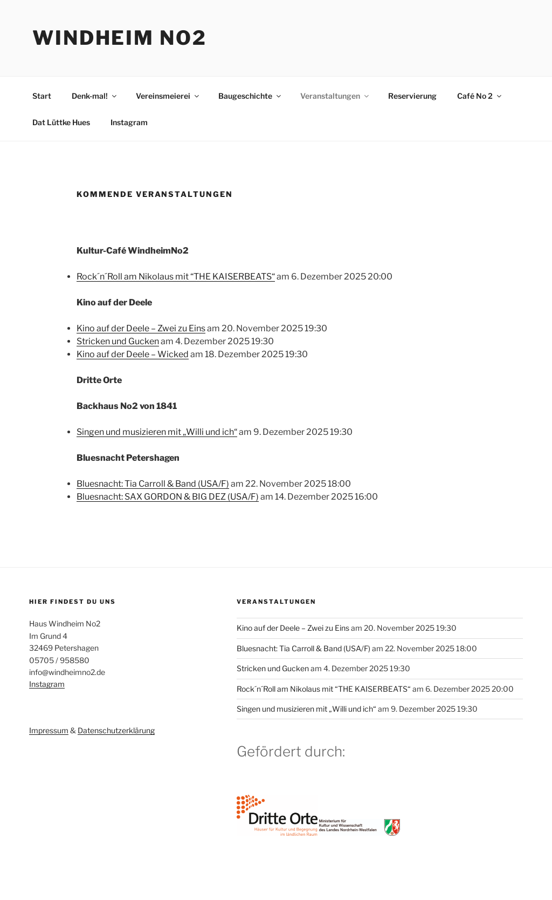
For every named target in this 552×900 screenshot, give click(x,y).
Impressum (48, 730)
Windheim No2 (119, 38)
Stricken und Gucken (118, 341)
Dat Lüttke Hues (61, 122)
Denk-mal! (95, 95)
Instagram (129, 122)
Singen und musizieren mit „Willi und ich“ (157, 432)
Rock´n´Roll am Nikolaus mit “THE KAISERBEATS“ (176, 276)
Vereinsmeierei (168, 95)
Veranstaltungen (335, 95)
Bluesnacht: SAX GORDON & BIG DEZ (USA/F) (168, 497)
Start (41, 95)
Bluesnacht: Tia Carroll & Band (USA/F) (153, 484)
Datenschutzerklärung (116, 730)
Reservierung (412, 95)
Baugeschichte (250, 95)
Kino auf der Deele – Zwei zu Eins (141, 328)
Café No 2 (480, 95)
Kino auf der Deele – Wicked (133, 354)
